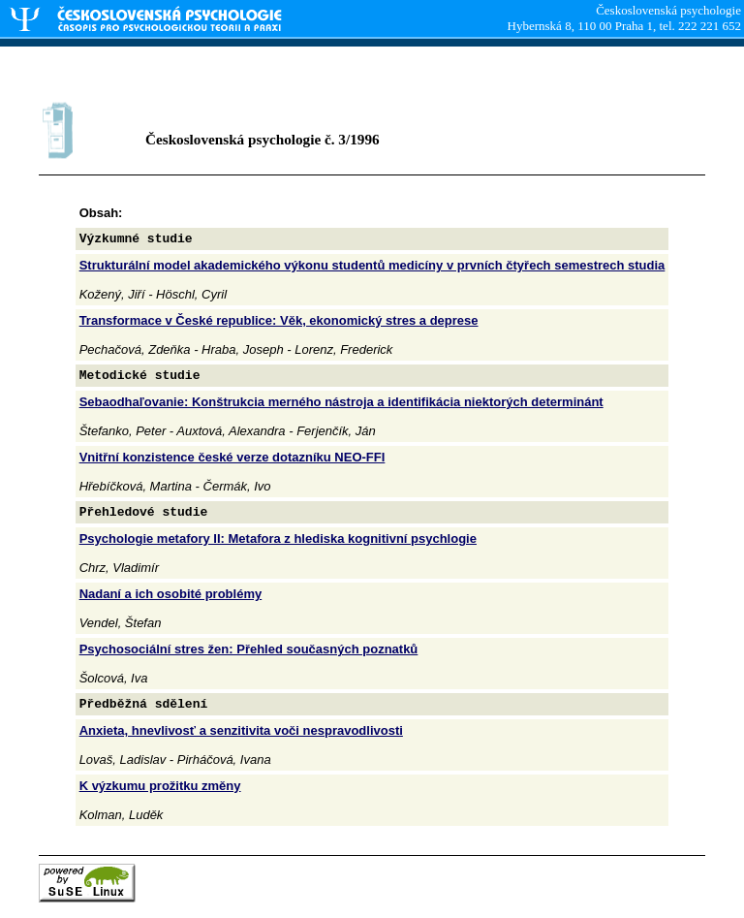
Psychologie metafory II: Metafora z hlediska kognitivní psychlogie (278, 538)
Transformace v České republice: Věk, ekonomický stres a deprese (279, 320)
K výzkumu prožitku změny (160, 785)
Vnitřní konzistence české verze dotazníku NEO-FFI (232, 457)
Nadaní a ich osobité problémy (171, 593)
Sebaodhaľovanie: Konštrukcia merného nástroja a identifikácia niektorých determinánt (341, 402)
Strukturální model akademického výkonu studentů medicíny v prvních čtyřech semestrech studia (372, 265)
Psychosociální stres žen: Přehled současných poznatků (248, 649)
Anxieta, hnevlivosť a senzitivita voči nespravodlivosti (241, 730)
